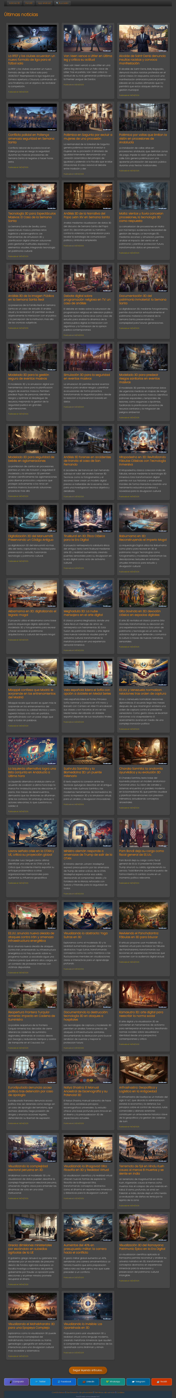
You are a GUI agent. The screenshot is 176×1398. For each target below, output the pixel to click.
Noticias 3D (14, 3)
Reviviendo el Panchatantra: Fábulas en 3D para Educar (139, 935)
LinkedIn (88, 1382)
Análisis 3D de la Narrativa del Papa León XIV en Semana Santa (87, 215)
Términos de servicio (104, 1392)
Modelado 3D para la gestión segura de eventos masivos (28, 377)
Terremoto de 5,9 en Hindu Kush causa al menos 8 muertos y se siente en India (141, 1170)
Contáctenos (58, 1392)
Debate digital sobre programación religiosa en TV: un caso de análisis (87, 299)
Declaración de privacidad (79, 1392)
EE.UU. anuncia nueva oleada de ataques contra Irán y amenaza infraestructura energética (31, 937)
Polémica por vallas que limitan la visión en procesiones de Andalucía (143, 138)
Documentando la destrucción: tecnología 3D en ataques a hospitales (86, 1016)
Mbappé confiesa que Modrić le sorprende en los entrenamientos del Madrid (31, 693)
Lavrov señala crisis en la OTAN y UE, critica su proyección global (31, 853)
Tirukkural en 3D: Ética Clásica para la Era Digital (84, 538)
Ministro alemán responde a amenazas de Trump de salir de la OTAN (88, 854)
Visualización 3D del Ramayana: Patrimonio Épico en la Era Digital (142, 1247)
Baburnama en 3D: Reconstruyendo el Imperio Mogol (143, 538)
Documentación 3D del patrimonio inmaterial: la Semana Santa (142, 299)
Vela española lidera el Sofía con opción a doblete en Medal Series (87, 692)
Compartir (27, 1382)
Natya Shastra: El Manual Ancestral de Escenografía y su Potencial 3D (85, 1091)
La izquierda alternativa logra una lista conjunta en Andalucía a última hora (32, 772)
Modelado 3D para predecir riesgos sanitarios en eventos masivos (139, 378)
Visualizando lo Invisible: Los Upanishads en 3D (83, 1326)
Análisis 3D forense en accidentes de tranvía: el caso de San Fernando (87, 460)
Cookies (120, 1392)
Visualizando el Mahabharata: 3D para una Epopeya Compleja (31, 1326)
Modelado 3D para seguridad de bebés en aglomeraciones (31, 459)
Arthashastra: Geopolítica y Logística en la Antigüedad (138, 1089)
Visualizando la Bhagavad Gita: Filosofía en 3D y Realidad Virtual (86, 1168)
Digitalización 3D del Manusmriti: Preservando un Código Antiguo (30, 538)
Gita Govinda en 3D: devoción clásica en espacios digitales (140, 613)
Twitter (47, 1382)
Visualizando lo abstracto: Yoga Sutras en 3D (86, 935)
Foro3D (29, 3)
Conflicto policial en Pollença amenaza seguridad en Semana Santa (31, 138)
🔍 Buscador (62, 3)
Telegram (131, 1382)
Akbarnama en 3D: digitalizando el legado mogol (32, 613)
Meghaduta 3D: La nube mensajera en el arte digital (83, 613)
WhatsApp (109, 1382)
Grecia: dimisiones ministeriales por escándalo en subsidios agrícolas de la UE (30, 1249)
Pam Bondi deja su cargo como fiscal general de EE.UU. (141, 853)
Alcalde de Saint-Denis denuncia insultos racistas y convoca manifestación (142, 59)
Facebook (67, 1382)
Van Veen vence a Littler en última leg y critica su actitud (88, 58)
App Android (44, 3)
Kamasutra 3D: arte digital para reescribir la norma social (141, 1014)
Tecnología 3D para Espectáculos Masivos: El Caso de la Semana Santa (32, 217)
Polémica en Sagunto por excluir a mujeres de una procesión (88, 136)
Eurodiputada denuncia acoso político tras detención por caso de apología (30, 1091)
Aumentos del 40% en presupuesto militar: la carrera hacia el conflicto (85, 1249)
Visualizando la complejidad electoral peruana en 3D (28, 1168)
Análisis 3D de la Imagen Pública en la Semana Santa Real (31, 298)
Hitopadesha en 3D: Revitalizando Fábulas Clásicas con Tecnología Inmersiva (142, 460)
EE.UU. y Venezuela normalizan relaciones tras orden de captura (142, 692)
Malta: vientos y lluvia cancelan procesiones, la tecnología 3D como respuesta (141, 217)
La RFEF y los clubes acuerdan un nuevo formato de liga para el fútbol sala (31, 59)
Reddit (150, 1382)
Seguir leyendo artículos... (88, 1370)
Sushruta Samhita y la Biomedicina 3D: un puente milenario (83, 772)
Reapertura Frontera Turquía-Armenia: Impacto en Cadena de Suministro (31, 1016)
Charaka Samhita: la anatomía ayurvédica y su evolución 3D (141, 770)
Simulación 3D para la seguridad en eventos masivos (87, 377)
